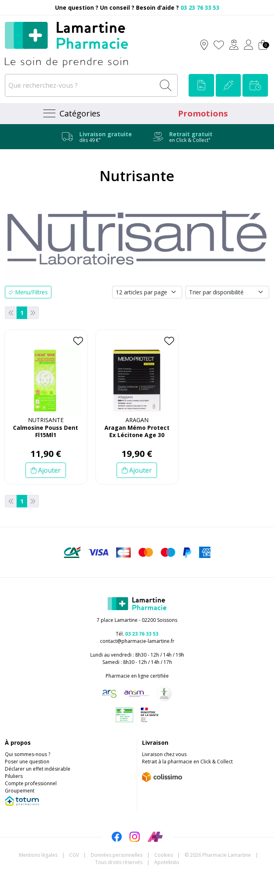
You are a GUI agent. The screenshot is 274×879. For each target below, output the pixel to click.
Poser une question (27, 761)
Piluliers (14, 776)
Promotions (203, 113)
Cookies (163, 855)
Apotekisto (166, 862)
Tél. (137, 633)
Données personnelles (116, 855)
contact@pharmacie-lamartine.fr (137, 641)
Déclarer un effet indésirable (37, 768)
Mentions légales (38, 855)
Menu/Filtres (28, 292)
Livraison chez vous (164, 754)
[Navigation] (71, 114)
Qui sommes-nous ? (27, 754)
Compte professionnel (31, 783)
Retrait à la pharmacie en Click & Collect (187, 761)
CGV (74, 855)
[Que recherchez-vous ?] (80, 85)
